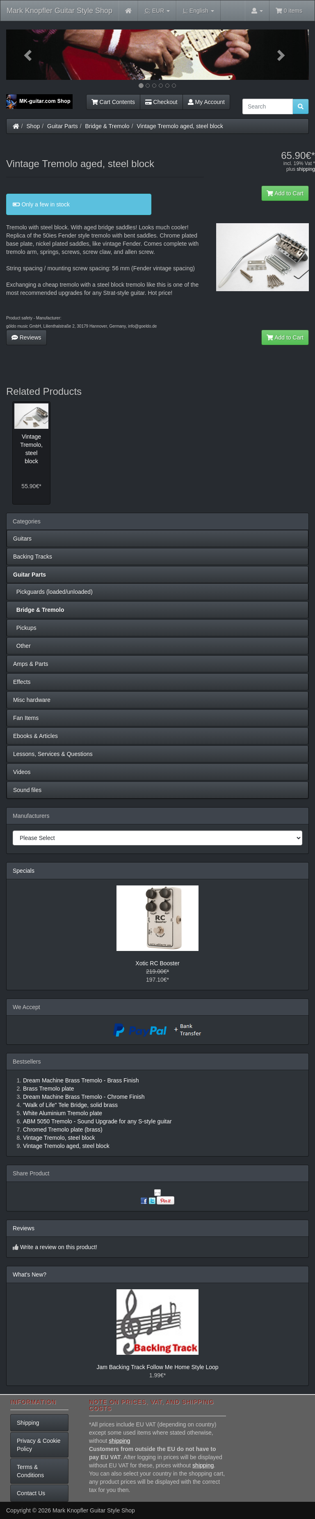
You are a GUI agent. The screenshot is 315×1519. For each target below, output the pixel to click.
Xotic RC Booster (157, 963)
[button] (29, 54)
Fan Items (26, 718)
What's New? (29, 1274)
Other (22, 646)
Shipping (28, 1422)
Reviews (26, 337)
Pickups (25, 628)
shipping (306, 169)
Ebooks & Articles (35, 736)
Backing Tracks (32, 556)
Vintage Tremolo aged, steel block (180, 126)
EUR (157, 10)
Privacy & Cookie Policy (39, 1445)
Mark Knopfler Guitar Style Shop (59, 11)
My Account (206, 102)
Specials (23, 870)
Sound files (27, 790)
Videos (22, 772)
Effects (22, 682)
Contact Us (31, 1493)
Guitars (22, 538)
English (198, 10)
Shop (33, 126)
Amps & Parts (30, 664)
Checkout (161, 102)
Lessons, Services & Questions (53, 754)
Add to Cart (285, 193)
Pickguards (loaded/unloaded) (53, 592)
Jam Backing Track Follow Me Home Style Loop (157, 1367)
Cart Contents (113, 102)
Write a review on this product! (58, 1247)
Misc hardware (31, 700)
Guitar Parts (62, 126)
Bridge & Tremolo (107, 126)
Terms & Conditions (30, 1471)
